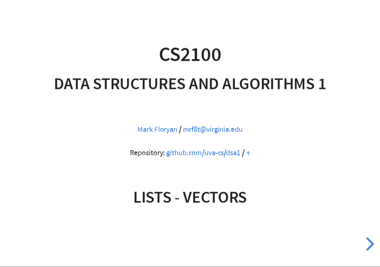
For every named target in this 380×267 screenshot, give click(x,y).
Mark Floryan (157, 129)
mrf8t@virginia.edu (213, 129)
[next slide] (369, 244)
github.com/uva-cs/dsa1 (203, 153)
